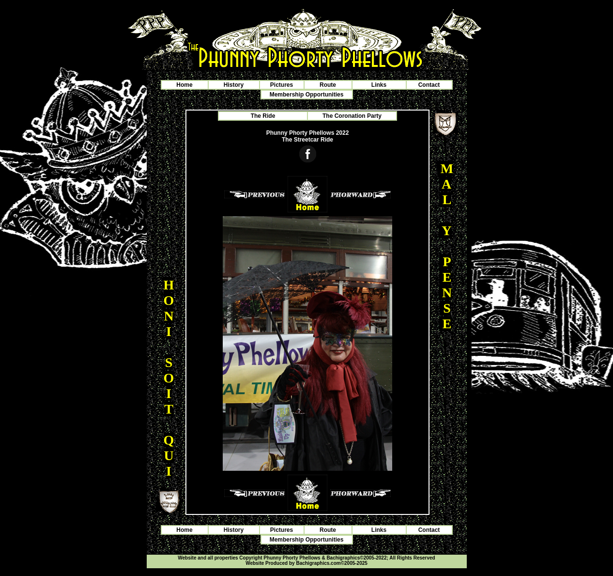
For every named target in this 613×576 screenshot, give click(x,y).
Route (328, 84)
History (234, 84)
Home (184, 84)
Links (378, 84)
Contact (429, 84)
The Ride (263, 115)
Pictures (281, 84)
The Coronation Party (352, 115)
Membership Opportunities (307, 94)
